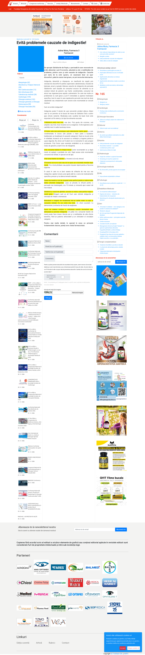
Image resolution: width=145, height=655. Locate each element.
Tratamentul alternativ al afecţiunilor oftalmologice (110, 252)
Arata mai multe (24, 111)
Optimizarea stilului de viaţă (108, 150)
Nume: (47, 241)
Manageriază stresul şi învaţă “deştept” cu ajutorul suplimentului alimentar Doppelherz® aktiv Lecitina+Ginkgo (112, 228)
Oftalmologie (103, 154)
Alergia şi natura (104, 104)
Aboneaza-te (121, 262)
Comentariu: (49, 259)
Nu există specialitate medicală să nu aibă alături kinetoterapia (112, 136)
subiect (113, 68)
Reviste (66, 4)
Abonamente (91, 4)
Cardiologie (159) (25, 97)
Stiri (99, 204)
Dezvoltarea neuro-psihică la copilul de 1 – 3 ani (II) (112, 184)
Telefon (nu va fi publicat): (54, 252)
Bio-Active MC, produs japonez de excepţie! (112, 169)
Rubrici (52, 643)
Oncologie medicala (105, 167)
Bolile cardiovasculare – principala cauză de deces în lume (112, 218)
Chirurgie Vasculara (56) (27, 107)
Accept (122, 648)
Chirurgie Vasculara (105, 117)
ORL (99, 173)
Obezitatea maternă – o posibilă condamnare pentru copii (109, 146)
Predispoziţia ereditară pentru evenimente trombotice (112, 112)
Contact (102, 4)
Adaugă (48, 298)
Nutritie (37, 39)
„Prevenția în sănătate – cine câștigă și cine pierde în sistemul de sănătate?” (112, 207)
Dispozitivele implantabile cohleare (110, 176)
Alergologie (102, 99)
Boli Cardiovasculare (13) (27, 90)
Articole (40, 4)
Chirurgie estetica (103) (27, 99)
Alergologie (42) (24, 82)
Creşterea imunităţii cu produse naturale (111, 245)
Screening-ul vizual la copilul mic (109, 159)
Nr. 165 (32, 39)
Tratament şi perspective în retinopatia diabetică (111, 162)
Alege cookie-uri (133, 648)
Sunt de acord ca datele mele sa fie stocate (58, 277)
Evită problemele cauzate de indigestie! (111, 143)
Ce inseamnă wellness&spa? (108, 191)
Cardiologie (102, 108)
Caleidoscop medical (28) (28, 94)
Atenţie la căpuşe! (105, 211)
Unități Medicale (78, 4)
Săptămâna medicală (23, 39)
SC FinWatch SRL (117, 654)
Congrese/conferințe (53, 4)
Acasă (32, 4)
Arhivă (39, 643)
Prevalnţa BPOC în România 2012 (109, 232)
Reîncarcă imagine (77, 292)
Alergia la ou (103, 102)
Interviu (100, 132)
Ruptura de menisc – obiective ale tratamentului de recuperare (109, 195)
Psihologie (102, 180)
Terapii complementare (106, 242)
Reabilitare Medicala (105, 189)
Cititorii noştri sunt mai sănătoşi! (109, 128)
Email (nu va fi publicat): (53, 246)
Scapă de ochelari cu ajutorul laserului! (111, 156)
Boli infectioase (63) (26, 92)
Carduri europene (105, 221)
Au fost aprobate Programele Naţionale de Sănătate (112, 214)
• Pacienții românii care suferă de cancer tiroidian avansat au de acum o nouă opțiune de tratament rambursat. (47, 9)
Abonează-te (121, 529)
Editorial (101, 125)
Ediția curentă (23, 643)
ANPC (126, 654)
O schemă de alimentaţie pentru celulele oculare (111, 248)
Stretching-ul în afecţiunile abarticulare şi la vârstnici (112, 199)
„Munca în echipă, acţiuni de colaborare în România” (112, 120)
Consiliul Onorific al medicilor (108, 223)
